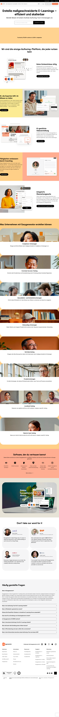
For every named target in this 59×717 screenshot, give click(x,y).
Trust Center (15, 688)
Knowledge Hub (27, 683)
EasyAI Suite (4, 683)
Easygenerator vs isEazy (40, 690)
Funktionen (4, 680)
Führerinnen (49, 680)
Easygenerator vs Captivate (38, 688)
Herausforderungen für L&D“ (51, 694)
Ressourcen (26, 680)
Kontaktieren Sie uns (17, 693)
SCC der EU (5, 709)
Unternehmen (16, 680)
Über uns (15, 683)
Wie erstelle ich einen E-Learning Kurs (51, 690)
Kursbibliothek (27, 688)
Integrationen (4, 693)
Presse (14, 690)
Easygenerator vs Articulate (38, 684)
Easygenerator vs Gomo (40, 693)
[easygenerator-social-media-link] (47, 704)
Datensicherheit (16, 685)
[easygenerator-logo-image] (3, 3)
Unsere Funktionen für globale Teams (46, 237)
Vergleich (37, 680)
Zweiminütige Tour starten (43, 107)
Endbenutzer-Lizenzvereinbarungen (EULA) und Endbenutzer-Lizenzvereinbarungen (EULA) (23, 709)
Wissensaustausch (50, 687)
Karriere (14, 695)
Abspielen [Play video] (24, 536)
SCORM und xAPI (5, 690)
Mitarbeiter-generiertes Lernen (51, 684)
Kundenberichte (27, 685)
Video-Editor (4, 688)
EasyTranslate (4, 685)
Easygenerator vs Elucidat (40, 695)
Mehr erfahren (4, 141)
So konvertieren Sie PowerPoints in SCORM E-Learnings (51, 699)
